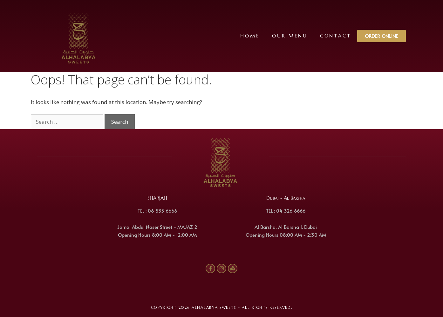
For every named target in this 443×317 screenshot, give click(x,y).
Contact (335, 36)
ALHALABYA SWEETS (214, 307)
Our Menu (289, 36)
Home (249, 36)
